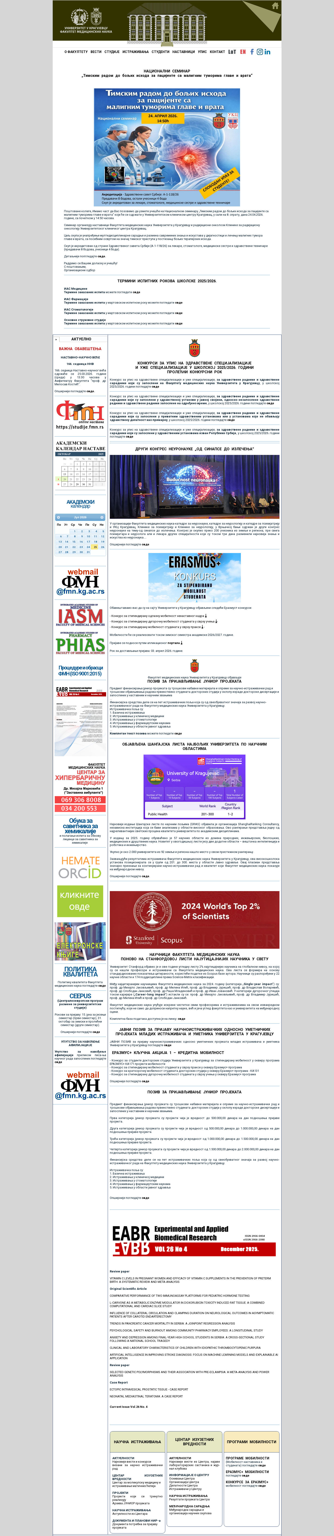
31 (88, 552)
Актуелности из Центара (129, 1513)
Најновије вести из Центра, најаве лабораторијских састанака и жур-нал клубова (194, 1465)
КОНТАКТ (217, 52)
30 (81, 552)
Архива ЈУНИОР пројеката (131, 1503)
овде (136, 292)
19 (102, 541)
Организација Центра (184, 1482)
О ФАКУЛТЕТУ (76, 52)
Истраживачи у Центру (185, 1489)
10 (88, 536)
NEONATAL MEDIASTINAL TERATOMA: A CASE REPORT (146, 1396)
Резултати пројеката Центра (189, 1499)
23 (81, 547)
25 (95, 547)
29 (74, 552)
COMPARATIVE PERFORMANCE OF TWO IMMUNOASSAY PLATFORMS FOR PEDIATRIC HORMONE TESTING (180, 1295)
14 (66, 541)
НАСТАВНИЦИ (183, 52)
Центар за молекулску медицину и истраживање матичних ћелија (136, 1484)
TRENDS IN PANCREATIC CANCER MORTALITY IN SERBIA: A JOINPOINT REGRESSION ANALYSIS (172, 1323)
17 (88, 541)
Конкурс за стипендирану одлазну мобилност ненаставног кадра (159, 616)
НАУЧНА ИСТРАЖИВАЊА (137, 1442)
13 (60, 541)
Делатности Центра (183, 1485)
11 (95, 536)
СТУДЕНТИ (160, 52)
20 (60, 547)
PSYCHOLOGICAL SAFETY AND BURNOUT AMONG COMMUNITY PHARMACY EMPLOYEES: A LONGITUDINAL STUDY (186, 1330)
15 (74, 541)
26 (102, 547)
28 (66, 552)
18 (95, 541)
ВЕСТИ (96, 52)
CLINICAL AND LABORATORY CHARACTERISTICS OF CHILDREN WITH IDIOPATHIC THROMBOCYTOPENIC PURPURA (185, 1347)
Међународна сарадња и (186, 1509)
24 (88, 547)
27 (60, 552)
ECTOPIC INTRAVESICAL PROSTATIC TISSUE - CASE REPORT (149, 1389)
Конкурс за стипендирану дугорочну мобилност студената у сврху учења (164, 621)
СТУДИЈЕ (112, 52)
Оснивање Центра (182, 1478)
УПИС (202, 52)
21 (66, 547)
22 (74, 547)
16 (81, 541)
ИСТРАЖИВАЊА (136, 52)
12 (102, 536)
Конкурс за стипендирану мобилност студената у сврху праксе (157, 627)
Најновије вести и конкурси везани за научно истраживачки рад (137, 1465)
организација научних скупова (190, 1513)
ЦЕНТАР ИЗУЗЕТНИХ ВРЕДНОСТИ (194, 1441)
